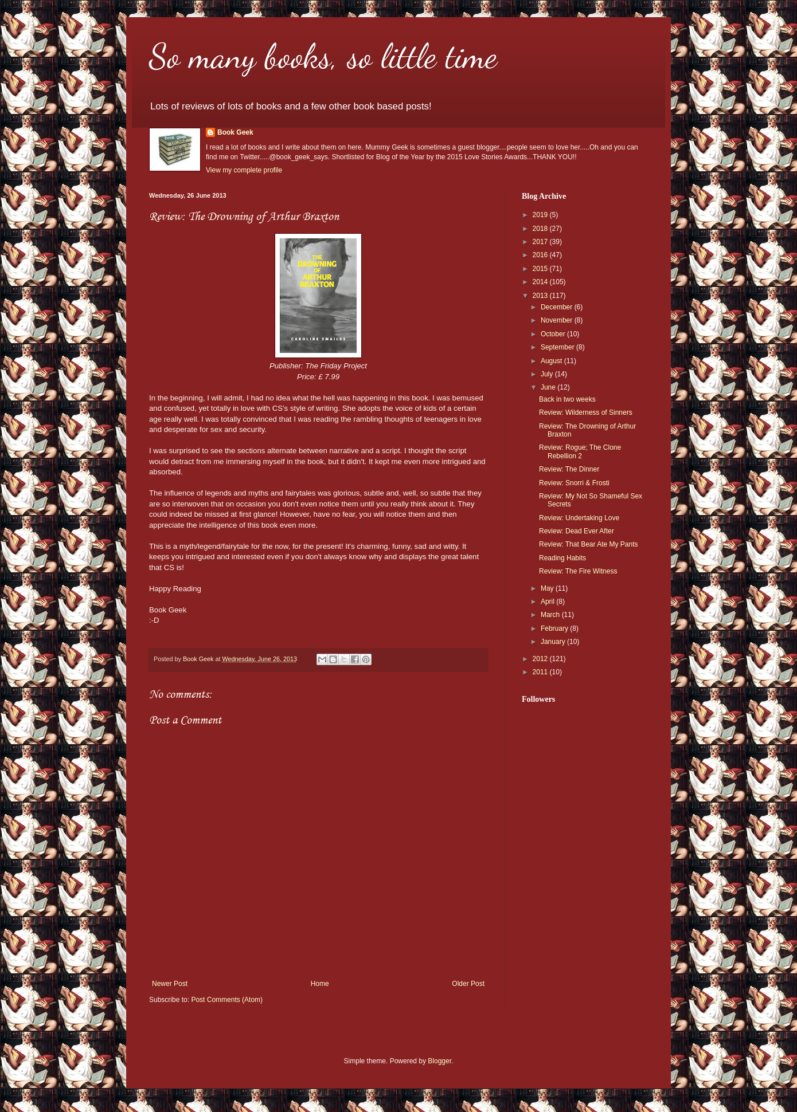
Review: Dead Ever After (576, 531)
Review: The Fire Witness (578, 571)
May (548, 588)
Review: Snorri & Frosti (574, 483)
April (548, 602)
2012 (541, 659)
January (554, 642)
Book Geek (235, 132)
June (549, 387)
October (554, 334)
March (551, 615)
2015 (541, 269)
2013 (541, 296)
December (558, 307)
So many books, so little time (323, 56)
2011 (541, 672)
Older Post (468, 984)
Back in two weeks (567, 399)
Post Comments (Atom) (227, 1000)
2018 (541, 229)
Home (320, 984)
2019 (541, 215)
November (558, 320)
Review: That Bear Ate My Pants (588, 544)
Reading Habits (562, 558)
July (548, 374)
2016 (541, 255)
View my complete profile (244, 170)
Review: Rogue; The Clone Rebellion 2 (580, 451)
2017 (541, 242)
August (552, 361)
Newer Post (169, 984)
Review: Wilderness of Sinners (585, 412)
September (558, 347)
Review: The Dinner (569, 469)
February (555, 628)
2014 (541, 282)
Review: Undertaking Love (579, 518)
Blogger (439, 1061)
